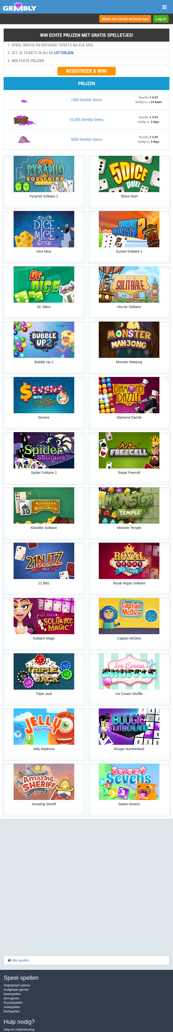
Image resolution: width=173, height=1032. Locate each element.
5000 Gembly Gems (86, 139)
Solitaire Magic (44, 638)
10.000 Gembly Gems (86, 119)
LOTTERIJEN (64, 53)
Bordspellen (12, 1011)
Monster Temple (129, 528)
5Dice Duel (129, 196)
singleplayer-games (17, 985)
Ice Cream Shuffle (129, 694)
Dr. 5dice (43, 307)
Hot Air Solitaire (129, 307)
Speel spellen (21, 977)
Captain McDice (129, 638)
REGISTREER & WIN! (86, 71)
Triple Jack (44, 694)
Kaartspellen (12, 994)
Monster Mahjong (129, 362)
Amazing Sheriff (44, 804)
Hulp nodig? (19, 1021)
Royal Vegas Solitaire (129, 583)
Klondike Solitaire (44, 528)
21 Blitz (43, 583)
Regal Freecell (129, 473)
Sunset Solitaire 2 (129, 251)
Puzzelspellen (13, 1002)
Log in (161, 19)
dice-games (11, 998)
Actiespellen (12, 1007)
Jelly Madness (44, 749)
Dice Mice (43, 251)
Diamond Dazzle (129, 417)
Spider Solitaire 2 (44, 473)
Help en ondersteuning (19, 1029)
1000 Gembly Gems (86, 99)
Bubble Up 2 (43, 362)
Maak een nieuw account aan (125, 19)
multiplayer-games (16, 989)
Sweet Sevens (129, 804)
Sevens (43, 417)
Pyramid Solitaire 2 (44, 196)
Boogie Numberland (129, 749)
